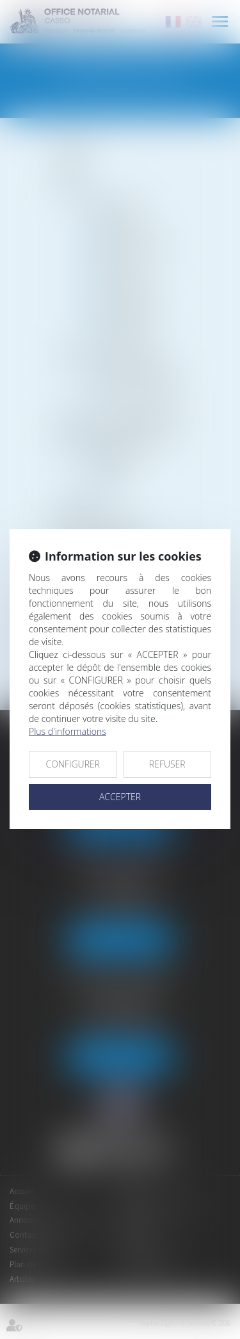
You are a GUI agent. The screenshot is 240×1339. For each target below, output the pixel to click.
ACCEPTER (120, 797)
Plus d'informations (67, 731)
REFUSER (167, 764)
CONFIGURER (72, 764)
